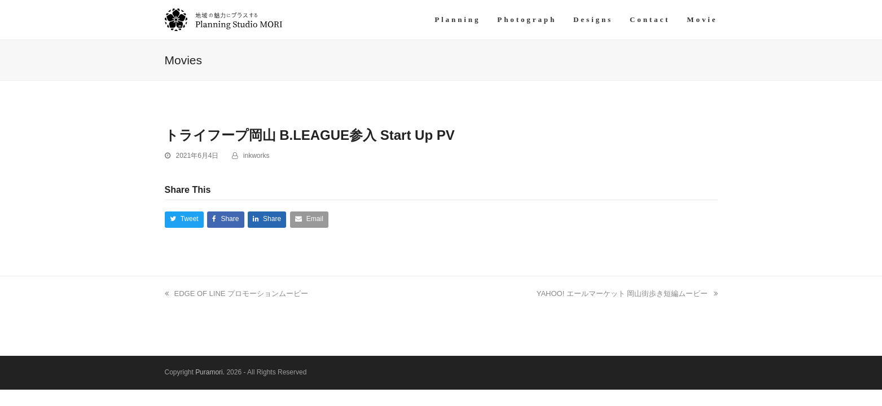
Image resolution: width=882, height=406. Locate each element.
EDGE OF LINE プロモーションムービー (237, 293)
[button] (184, 219)
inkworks (256, 156)
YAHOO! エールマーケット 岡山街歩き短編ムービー (627, 293)
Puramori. (210, 372)
